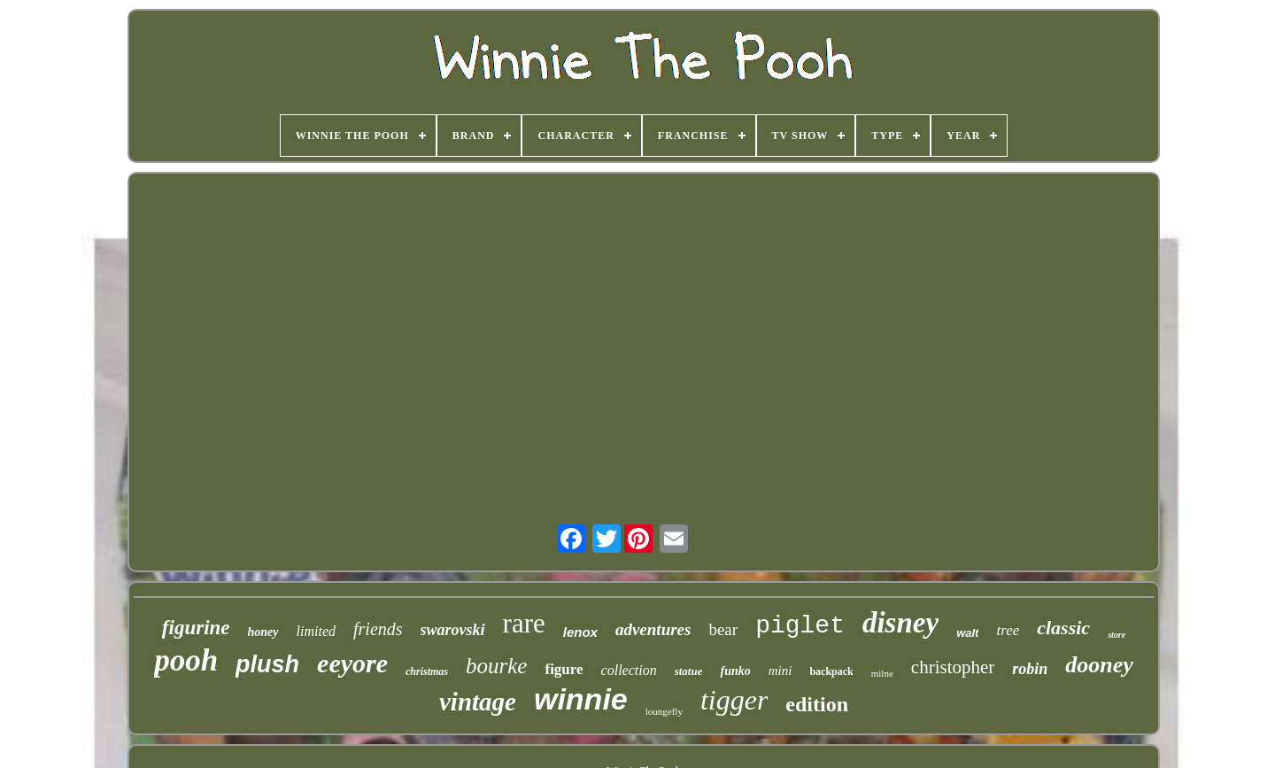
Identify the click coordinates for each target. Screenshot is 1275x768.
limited (316, 631)
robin (1029, 669)
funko (735, 671)
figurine (196, 628)
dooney (1099, 665)
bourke (496, 666)
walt (967, 633)
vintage (477, 701)
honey (263, 632)
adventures (653, 629)
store (1116, 635)
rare (524, 623)
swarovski (453, 630)
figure (564, 669)
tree (1007, 630)
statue (689, 671)
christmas (427, 671)
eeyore (352, 663)
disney (900, 623)
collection (629, 670)
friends (378, 629)
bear (723, 629)
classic (1063, 628)
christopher (952, 667)
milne (882, 673)
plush (267, 664)
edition (816, 704)
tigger (734, 700)
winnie (581, 699)
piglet (800, 626)
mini (780, 670)
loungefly (664, 711)
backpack (831, 671)
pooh (186, 660)
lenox (580, 632)
